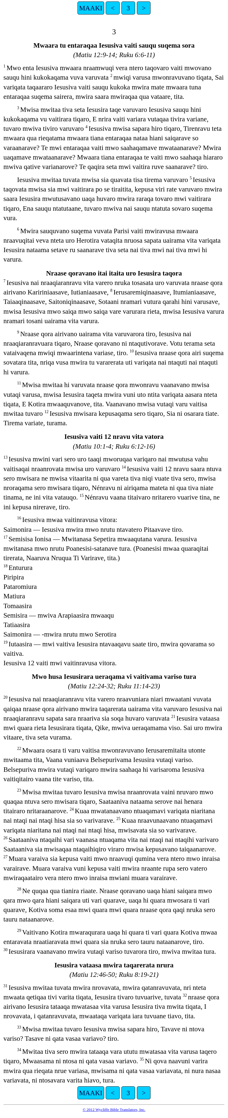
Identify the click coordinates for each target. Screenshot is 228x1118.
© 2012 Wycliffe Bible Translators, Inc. (114, 1109)
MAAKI (90, 8)
